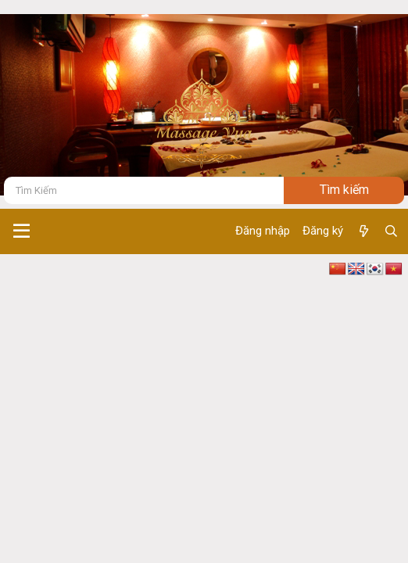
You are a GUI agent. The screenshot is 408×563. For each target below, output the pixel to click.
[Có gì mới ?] (363, 231)
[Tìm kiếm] (144, 190)
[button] (21, 231)
